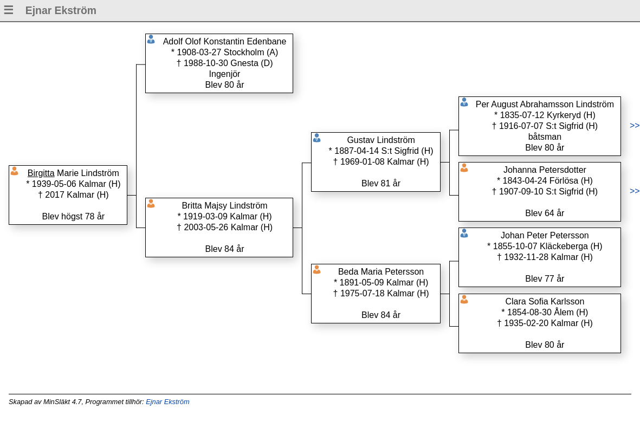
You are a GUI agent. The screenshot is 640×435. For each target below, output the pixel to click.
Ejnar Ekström (167, 402)
